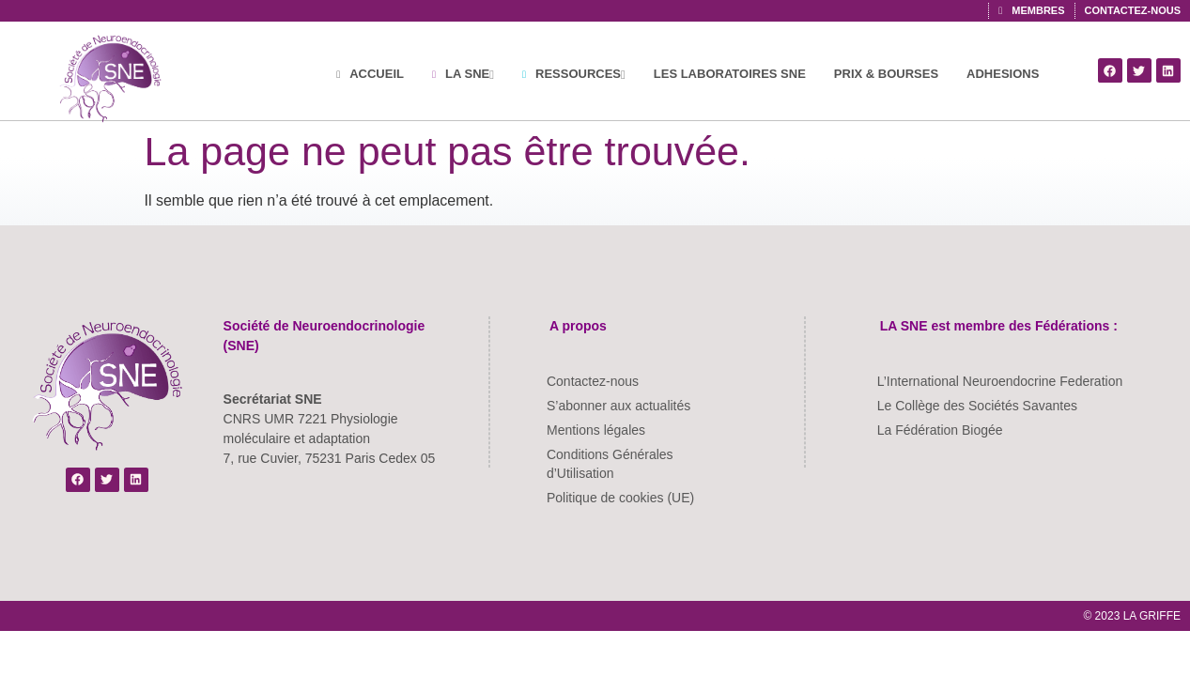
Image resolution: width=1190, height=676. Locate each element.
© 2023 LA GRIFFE (1132, 615)
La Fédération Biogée (940, 430)
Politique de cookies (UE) (620, 497)
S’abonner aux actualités (618, 405)
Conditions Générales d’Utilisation (610, 464)
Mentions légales (596, 430)
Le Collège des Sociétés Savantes (977, 405)
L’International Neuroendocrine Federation (1000, 381)
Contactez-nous (593, 381)
